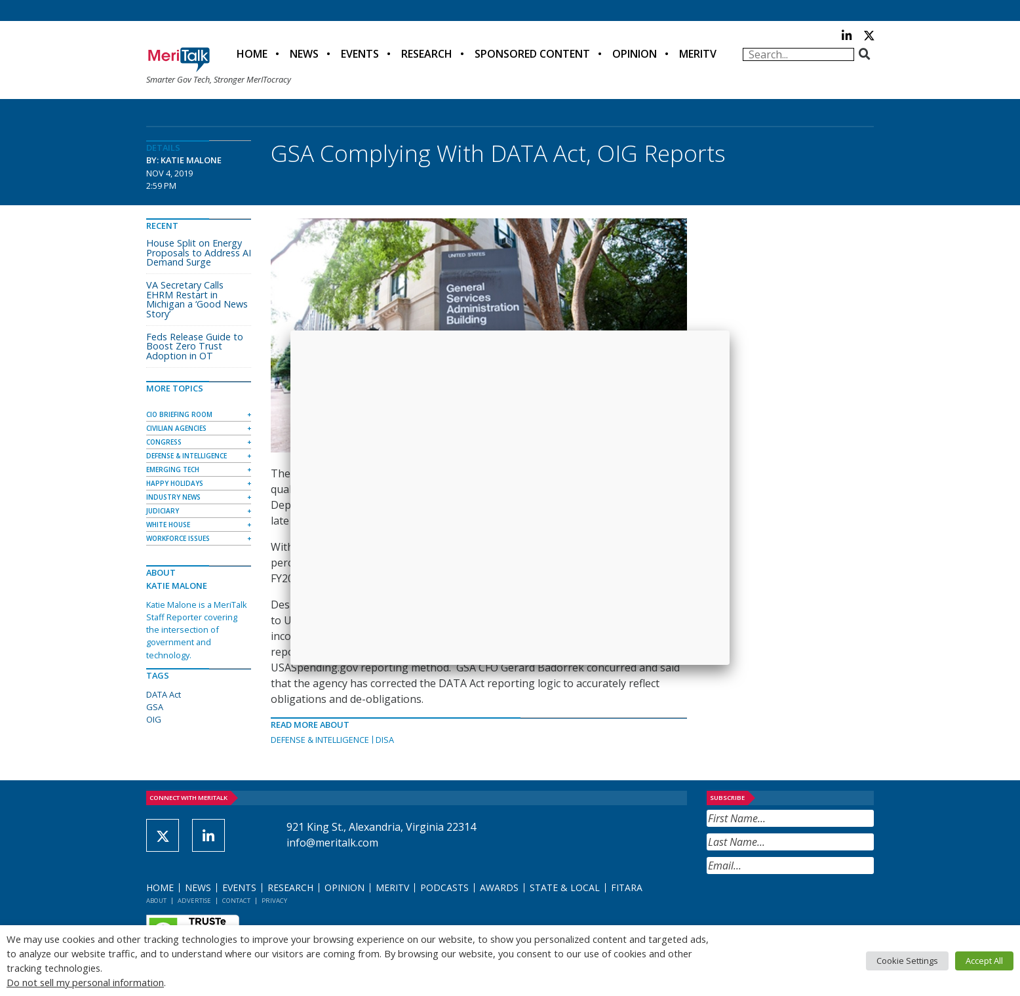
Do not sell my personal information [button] (85, 982)
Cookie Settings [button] (907, 960)
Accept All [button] (984, 960)
